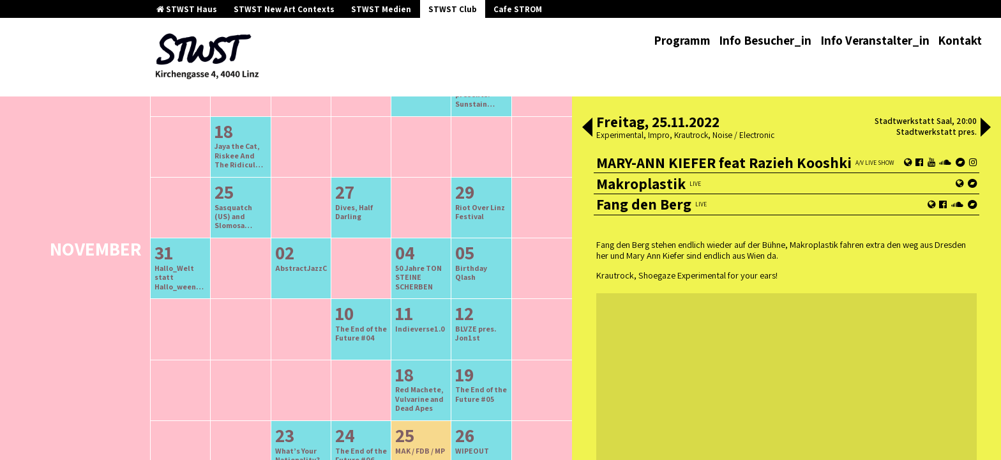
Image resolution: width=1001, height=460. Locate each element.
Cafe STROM (517, 9)
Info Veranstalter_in (874, 40)
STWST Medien (381, 9)
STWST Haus (186, 9)
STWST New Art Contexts (284, 9)
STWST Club (452, 9)
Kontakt (960, 40)
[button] (587, 128)
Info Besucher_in (765, 40)
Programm (682, 40)
